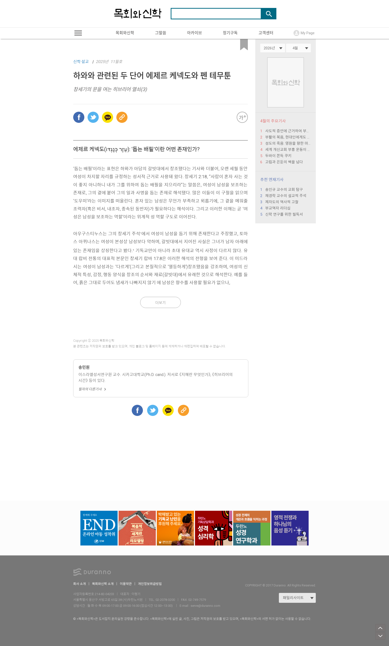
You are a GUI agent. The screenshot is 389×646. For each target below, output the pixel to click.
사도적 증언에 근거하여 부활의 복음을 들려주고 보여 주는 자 (288, 131)
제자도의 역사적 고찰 (281, 202)
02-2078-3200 (165, 600)
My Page (304, 33)
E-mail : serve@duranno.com (200, 606)
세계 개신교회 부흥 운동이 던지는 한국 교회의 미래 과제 (288, 149)
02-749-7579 (197, 600)
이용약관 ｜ (129, 584)
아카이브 (194, 33)
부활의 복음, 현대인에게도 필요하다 (288, 137)
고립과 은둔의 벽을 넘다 (284, 162)
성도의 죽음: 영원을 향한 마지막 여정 (288, 143)
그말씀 (160, 33)
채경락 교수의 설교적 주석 (285, 196)
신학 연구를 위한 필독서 (284, 214)
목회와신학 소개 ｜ (106, 584)
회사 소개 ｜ (82, 584)
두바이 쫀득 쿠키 (278, 156)
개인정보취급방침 (150, 584)
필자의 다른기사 (93, 389)
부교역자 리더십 (278, 208)
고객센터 (266, 33)
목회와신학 (125, 33)
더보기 (160, 303)
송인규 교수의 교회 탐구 (284, 189)
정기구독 (230, 33)
